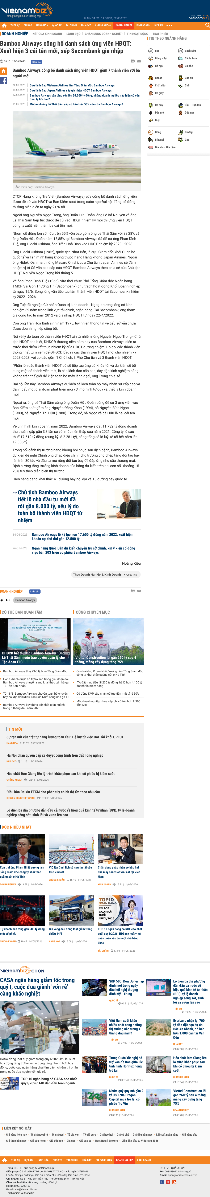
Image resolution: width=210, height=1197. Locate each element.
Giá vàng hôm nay (16, 1134)
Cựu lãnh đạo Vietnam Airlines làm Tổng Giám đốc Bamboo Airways (72, 85)
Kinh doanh (104, 884)
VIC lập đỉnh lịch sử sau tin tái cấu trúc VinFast (70, 870)
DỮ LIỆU (159, 25)
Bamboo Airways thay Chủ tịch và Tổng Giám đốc (35, 671)
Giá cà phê (123, 1134)
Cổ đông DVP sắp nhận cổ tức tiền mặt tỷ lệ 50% (107, 693)
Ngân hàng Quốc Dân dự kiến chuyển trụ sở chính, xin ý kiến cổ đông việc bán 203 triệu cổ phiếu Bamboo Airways (83, 550)
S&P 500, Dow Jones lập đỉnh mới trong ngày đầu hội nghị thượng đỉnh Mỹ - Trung (126, 987)
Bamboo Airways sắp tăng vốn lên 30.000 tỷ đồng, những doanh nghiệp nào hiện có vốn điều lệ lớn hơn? (85, 97)
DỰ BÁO (28, 25)
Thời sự (177, 1009)
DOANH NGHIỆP (124, 25)
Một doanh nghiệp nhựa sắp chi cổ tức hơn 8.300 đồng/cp (108, 703)
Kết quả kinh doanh (47, 34)
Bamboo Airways (25, 600)
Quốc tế (113, 1000)
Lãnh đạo (73, 34)
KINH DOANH (143, 25)
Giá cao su (85, 1140)
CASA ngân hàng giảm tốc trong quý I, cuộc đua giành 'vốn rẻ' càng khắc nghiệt (37, 987)
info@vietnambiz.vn (25, 1189)
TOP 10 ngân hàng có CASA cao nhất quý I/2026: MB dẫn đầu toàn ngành (49, 1081)
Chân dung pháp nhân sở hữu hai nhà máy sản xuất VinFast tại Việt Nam (119, 872)
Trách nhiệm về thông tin (20, 1193)
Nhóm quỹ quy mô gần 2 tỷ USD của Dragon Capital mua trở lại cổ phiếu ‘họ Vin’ (126, 1097)
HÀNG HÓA (42, 25)
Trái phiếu (160, 34)
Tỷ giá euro (89, 1134)
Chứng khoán (14, 779)
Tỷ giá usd (58, 1134)
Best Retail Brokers (106, 1140)
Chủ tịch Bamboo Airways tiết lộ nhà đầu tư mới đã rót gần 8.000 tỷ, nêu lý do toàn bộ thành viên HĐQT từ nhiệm (50, 506)
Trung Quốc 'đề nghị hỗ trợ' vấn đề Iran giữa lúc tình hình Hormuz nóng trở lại (126, 1064)
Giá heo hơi (106, 1134)
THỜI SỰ (15, 25)
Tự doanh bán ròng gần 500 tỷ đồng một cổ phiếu (22, 931)
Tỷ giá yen (73, 1134)
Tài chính (103, 950)
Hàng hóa (12, 743)
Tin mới (15, 729)
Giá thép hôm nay (16, 1140)
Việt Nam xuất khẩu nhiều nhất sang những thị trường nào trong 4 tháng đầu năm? (125, 1027)
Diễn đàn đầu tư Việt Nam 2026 (140, 1140)
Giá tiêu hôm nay (142, 1134)
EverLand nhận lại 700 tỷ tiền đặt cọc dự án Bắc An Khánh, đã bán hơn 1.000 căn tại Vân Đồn (189, 1029)
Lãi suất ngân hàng (167, 1134)
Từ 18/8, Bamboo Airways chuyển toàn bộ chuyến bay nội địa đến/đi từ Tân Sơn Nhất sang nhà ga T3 (36, 695)
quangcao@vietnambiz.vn (182, 1175)
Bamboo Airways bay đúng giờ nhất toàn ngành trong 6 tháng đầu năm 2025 (34, 706)
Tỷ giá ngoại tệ (39, 1134)
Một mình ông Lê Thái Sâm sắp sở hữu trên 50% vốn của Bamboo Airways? (76, 104)
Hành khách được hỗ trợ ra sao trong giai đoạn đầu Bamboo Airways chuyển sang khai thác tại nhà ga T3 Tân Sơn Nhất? (36, 683)
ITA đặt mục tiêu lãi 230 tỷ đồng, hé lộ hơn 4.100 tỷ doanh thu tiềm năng (109, 684)
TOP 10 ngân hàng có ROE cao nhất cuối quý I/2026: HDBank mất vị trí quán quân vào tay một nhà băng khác (120, 936)
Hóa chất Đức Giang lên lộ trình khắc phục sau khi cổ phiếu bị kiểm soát (61, 774)
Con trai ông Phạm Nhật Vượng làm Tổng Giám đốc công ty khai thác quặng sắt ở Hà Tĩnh (109, 673)
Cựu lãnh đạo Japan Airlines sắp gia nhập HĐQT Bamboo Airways (71, 90)
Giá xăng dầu (189, 1134)
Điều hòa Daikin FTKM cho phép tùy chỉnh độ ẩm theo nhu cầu (53, 792)
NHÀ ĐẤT (86, 25)
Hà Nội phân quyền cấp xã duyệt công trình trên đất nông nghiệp (55, 755)
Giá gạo (71, 1140)
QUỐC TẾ (57, 25)
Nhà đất (11, 761)
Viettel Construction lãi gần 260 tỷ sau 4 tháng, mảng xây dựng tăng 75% (105, 659)
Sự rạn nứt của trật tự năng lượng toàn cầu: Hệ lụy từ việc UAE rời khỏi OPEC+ (65, 737)
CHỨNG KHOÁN (103, 25)
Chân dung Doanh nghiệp (103, 34)
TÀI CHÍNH (71, 25)
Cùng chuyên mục (93, 612)
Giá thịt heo (56, 1140)
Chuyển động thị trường (21, 798)
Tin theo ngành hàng (168, 38)
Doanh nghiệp (15, 33)
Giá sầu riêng (38, 1140)
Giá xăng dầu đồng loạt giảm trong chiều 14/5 (70, 931)
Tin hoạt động (137, 34)
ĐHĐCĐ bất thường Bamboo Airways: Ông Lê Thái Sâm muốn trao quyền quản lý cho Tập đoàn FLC (33, 657)
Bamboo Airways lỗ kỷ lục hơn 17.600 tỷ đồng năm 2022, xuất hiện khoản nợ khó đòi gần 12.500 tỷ (82, 537)
